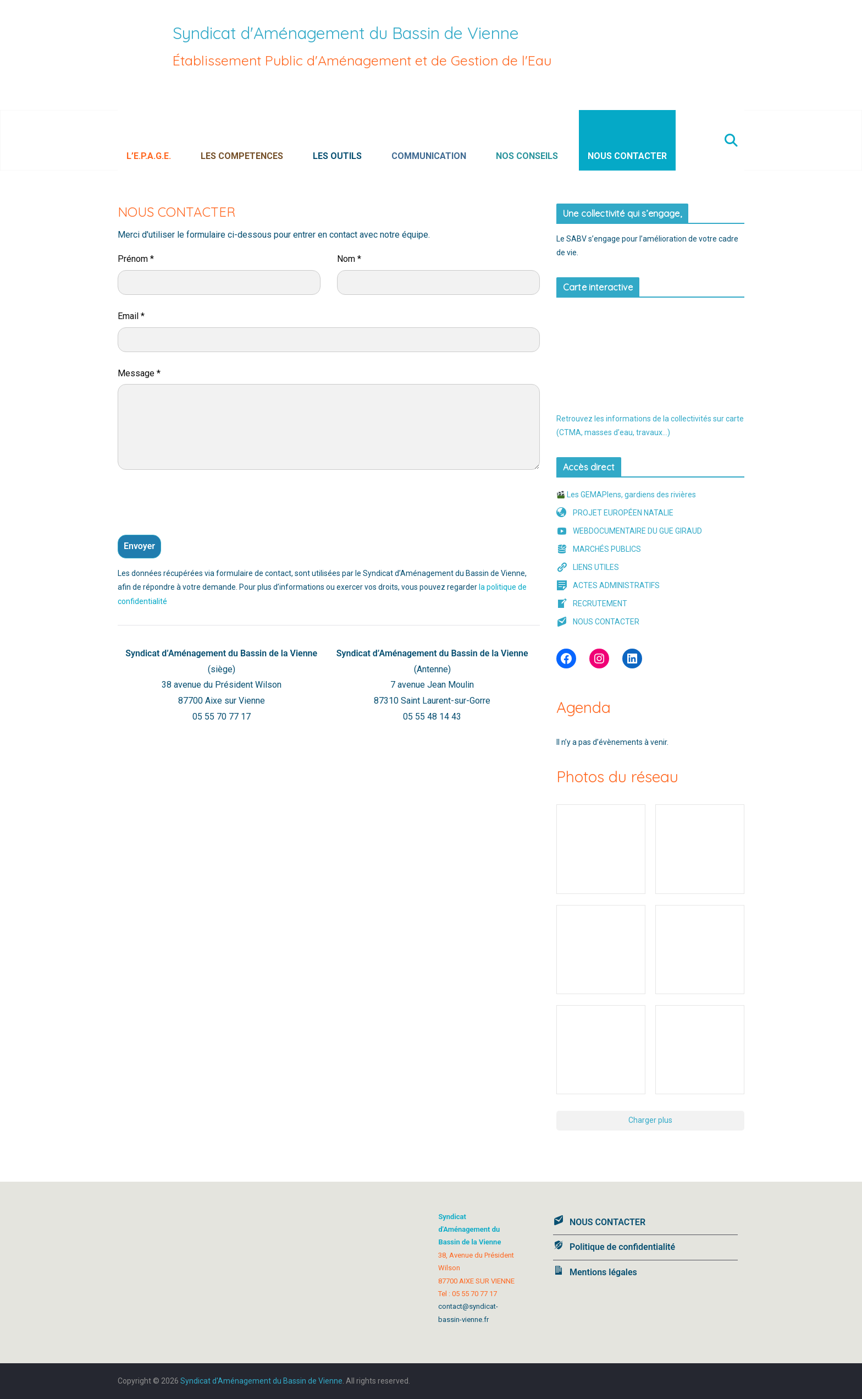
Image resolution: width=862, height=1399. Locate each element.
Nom (349, 259)
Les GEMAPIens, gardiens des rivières (626, 494)
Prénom (136, 259)
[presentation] (201, 505)
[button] (177, 140)
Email (131, 316)
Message (139, 373)
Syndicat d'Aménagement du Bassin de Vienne (346, 33)
